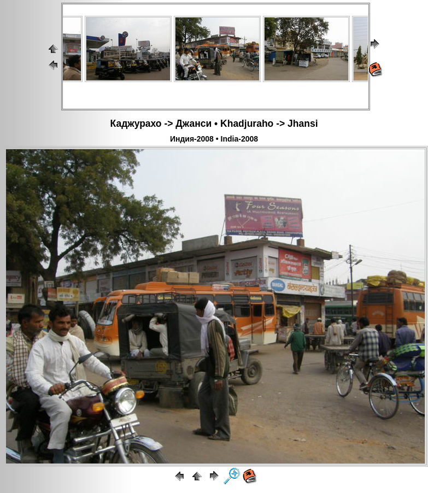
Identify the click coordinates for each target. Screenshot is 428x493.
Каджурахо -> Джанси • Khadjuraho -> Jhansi (214, 123)
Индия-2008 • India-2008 (214, 138)
